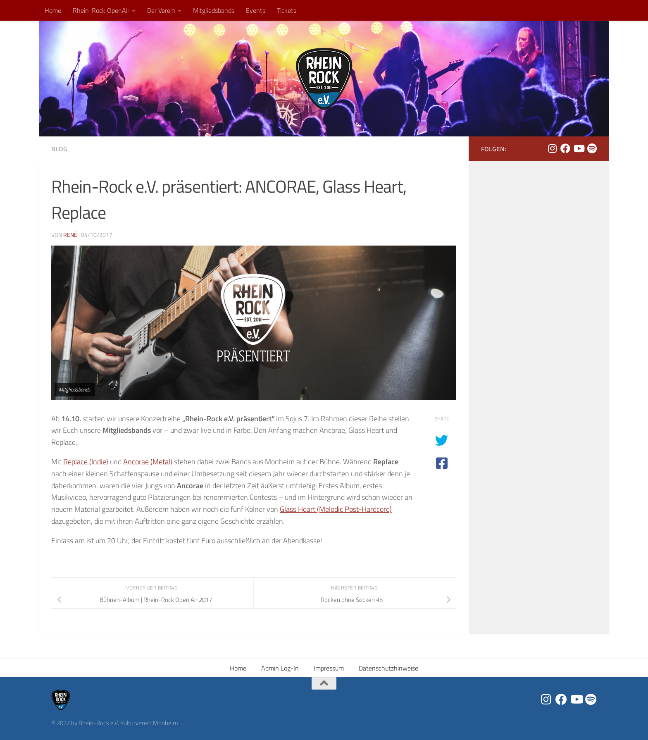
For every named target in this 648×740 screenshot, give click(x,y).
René (70, 234)
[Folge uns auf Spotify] (592, 148)
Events (255, 10)
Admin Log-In (280, 668)
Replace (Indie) (85, 461)
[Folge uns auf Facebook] (565, 148)
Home (53, 10)
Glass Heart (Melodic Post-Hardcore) (336, 509)
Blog (59, 149)
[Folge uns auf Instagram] (552, 148)
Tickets (286, 10)
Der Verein (161, 10)
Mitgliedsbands (213, 10)
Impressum (329, 668)
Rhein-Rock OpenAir (101, 10)
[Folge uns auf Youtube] (579, 148)
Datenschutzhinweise (388, 668)
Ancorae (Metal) (147, 461)
